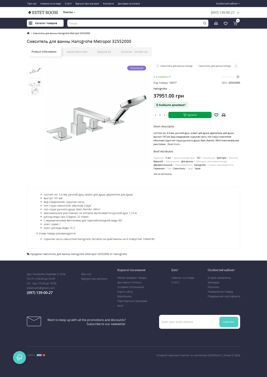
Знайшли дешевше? (170, 105)
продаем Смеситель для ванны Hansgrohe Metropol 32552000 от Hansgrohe (78, 254)
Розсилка (213, 287)
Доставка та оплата (129, 3)
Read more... (174, 144)
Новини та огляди (50, 3)
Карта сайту (125, 291)
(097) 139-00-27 (223, 12)
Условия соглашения (130, 287)
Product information (44, 51)
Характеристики (77, 51)
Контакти (108, 3)
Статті (68, 3)
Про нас (32, 3)
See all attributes (163, 174)
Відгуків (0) (104, 51)
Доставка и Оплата (129, 282)
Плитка (69, 12)
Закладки (213, 282)
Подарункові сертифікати (224, 296)
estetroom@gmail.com (41, 288)
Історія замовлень (219, 277)
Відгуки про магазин (87, 3)
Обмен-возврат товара (132, 277)
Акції (120, 305)
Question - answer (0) (134, 51)
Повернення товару (220, 291)
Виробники (124, 296)
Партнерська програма (132, 301)
